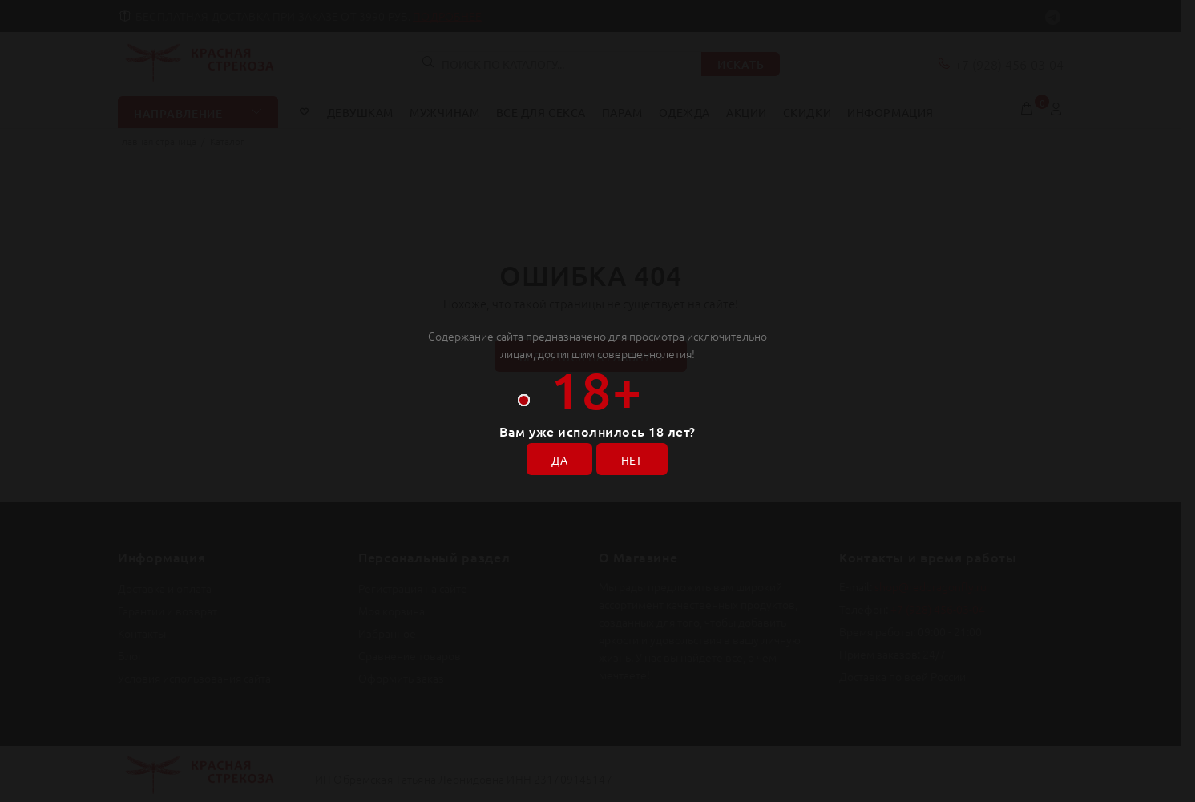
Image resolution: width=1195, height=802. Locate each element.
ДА (559, 460)
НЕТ (632, 460)
